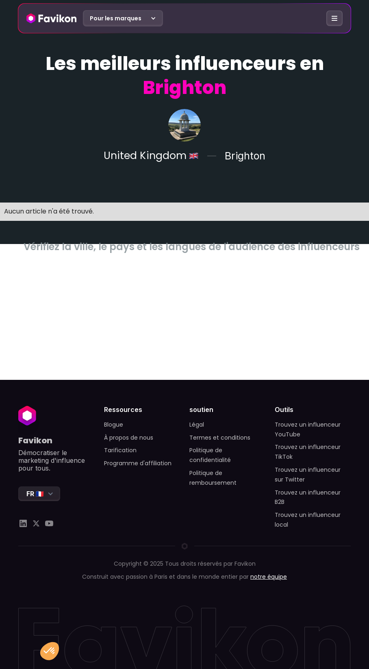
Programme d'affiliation (137, 463)
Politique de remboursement (213, 478)
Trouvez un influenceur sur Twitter (308, 475)
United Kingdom (145, 156)
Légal (196, 425)
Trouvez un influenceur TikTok (308, 452)
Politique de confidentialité (210, 455)
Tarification (120, 450)
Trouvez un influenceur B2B (308, 497)
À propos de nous (128, 438)
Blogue (113, 425)
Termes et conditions (219, 438)
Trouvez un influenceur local (308, 520)
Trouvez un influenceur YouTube (308, 429)
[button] (123, 18)
